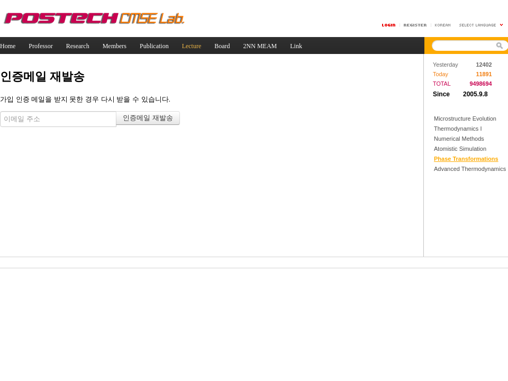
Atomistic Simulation (460, 149)
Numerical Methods (459, 138)
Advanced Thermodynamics (470, 169)
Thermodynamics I (458, 128)
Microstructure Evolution (465, 118)
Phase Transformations (466, 159)
